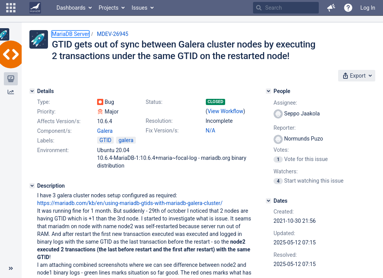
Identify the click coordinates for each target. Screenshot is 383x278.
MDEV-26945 (112, 34)
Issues (139, 8)
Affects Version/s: (58, 121)
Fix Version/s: (162, 130)
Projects (108, 8)
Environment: (53, 150)
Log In (368, 8)
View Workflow (225, 111)
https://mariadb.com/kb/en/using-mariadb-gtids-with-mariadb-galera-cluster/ (129, 203)
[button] (11, 7)
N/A (210, 130)
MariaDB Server (70, 34)
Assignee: (285, 103)
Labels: (45, 140)
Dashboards (70, 8)
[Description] (32, 185)
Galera (105, 131)
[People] (268, 91)
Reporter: (285, 128)
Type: (43, 102)
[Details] (32, 91)
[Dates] (268, 200)
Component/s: (54, 131)
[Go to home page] (35, 7)
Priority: (46, 111)
